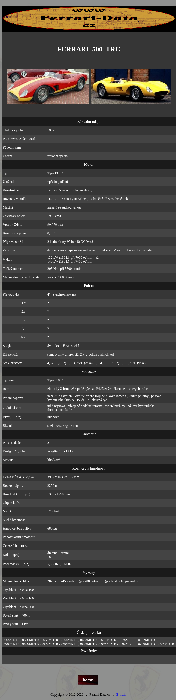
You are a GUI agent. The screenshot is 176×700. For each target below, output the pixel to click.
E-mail (121, 694)
